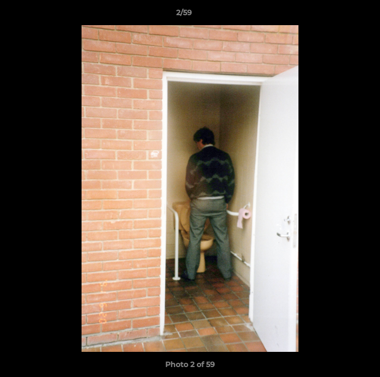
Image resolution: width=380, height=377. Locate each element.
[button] (342, 15)
